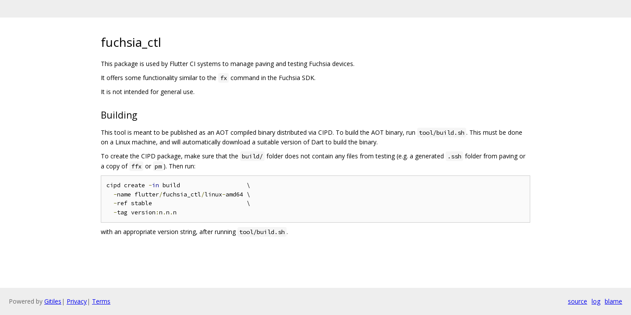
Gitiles (52, 301)
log (596, 301)
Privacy (77, 301)
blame (613, 301)
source (577, 301)
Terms (101, 301)
